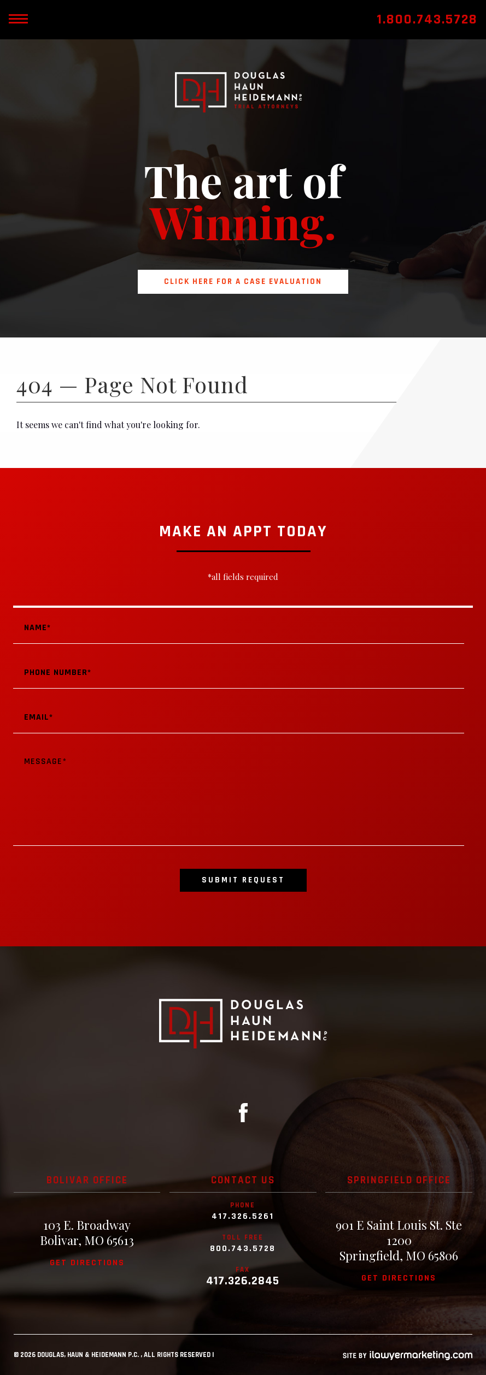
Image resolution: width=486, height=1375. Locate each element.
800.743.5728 (243, 1248)
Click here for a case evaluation (243, 281)
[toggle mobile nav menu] (18, 19)
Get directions (87, 1263)
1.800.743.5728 (427, 19)
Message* (238, 796)
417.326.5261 (243, 1216)
